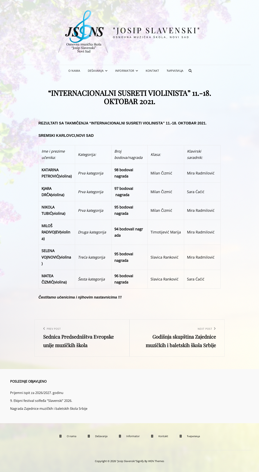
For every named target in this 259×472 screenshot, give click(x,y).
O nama (74, 71)
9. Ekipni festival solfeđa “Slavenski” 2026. (41, 400)
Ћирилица (175, 71)
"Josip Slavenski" (157, 30)
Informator (124, 71)
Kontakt (152, 71)
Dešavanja (96, 71)
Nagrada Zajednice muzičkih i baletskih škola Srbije (48, 408)
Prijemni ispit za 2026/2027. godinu (36, 393)
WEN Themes (156, 461)
